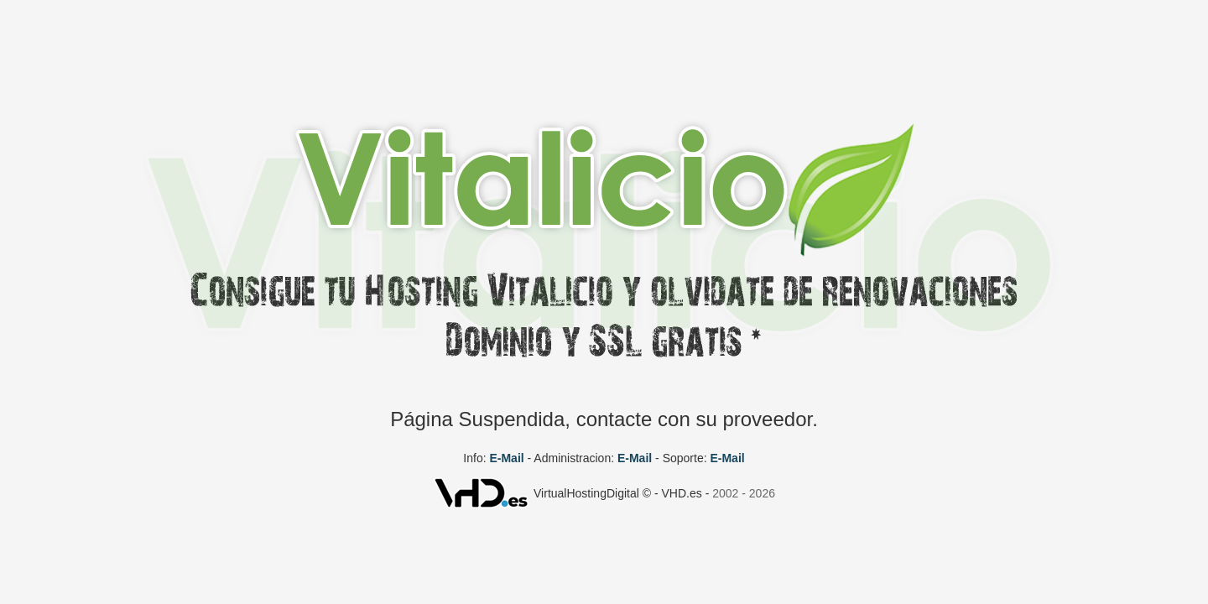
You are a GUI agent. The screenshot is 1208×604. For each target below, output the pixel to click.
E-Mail (506, 458)
